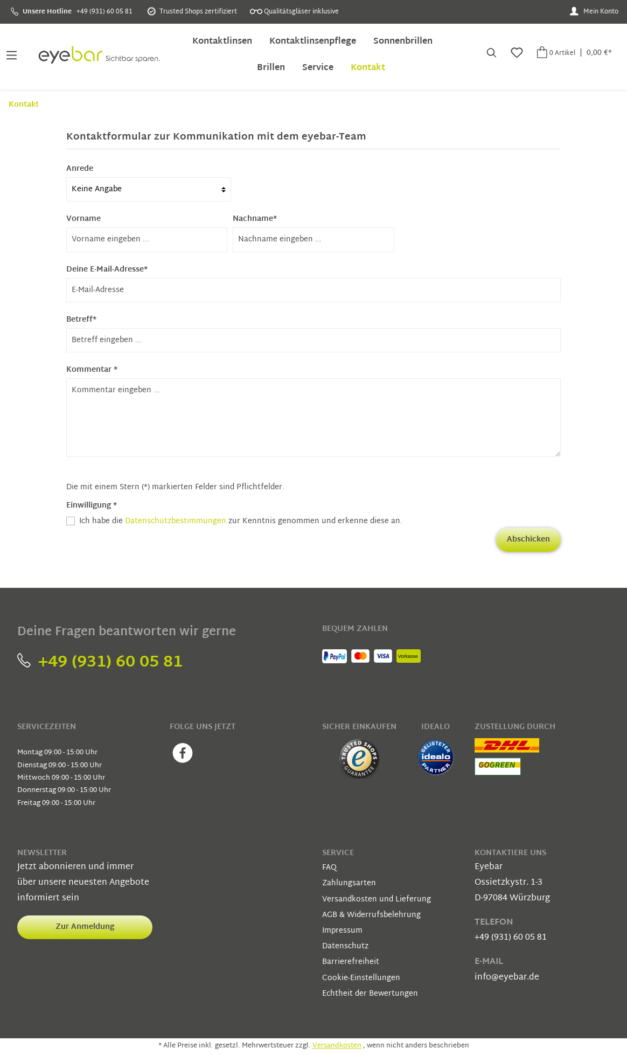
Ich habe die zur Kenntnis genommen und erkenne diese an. (240, 521)
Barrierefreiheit (350, 962)
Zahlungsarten (349, 883)
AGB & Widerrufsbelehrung (371, 915)
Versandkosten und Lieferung (376, 899)
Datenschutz (345, 946)
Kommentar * (91, 370)
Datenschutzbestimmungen (175, 521)
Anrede (79, 169)
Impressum (342, 931)
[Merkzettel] (515, 54)
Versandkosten (336, 1046)
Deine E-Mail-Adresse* (107, 269)
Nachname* (255, 219)
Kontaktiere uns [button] (510, 853)
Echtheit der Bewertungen (370, 994)
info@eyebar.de (507, 977)
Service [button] (338, 853)
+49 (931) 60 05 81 (100, 662)
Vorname (83, 219)
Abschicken (528, 539)
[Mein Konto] (593, 12)
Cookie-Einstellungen (361, 978)
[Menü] (11, 54)
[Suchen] (490, 54)
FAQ (329, 867)
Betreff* (81, 320)
